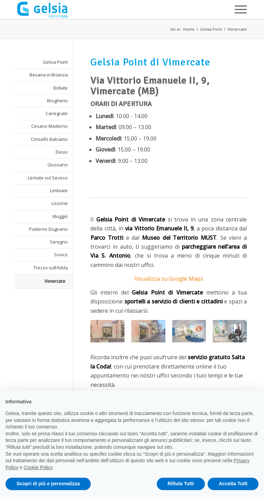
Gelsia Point (211, 29)
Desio (62, 152)
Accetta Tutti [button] (233, 483)
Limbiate (59, 190)
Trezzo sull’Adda (50, 268)
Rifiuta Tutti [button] (181, 483)
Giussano (57, 165)
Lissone (60, 203)
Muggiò (60, 216)
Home (189, 29)
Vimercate (237, 29)
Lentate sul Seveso (48, 178)
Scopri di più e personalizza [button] (48, 483)
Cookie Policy (38, 467)
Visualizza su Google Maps (168, 278)
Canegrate (57, 113)
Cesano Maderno (49, 126)
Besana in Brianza (49, 75)
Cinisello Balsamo (49, 139)
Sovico (61, 254)
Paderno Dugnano (48, 229)
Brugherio (57, 100)
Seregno (59, 242)
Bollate (60, 88)
